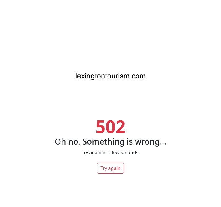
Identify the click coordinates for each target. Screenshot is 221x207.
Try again (111, 168)
